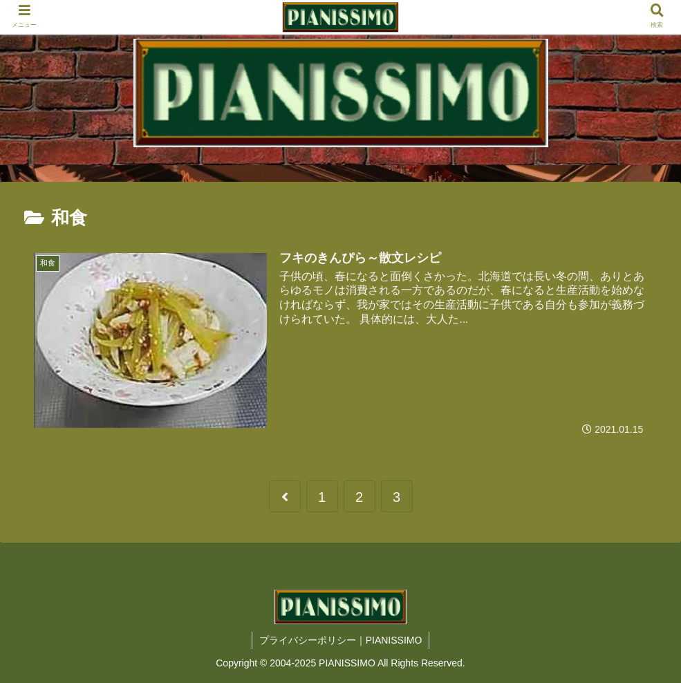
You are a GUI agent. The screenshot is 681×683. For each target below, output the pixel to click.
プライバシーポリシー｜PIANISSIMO (340, 640)
